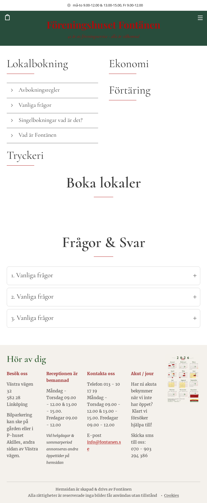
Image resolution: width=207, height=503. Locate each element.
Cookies (171, 495)
